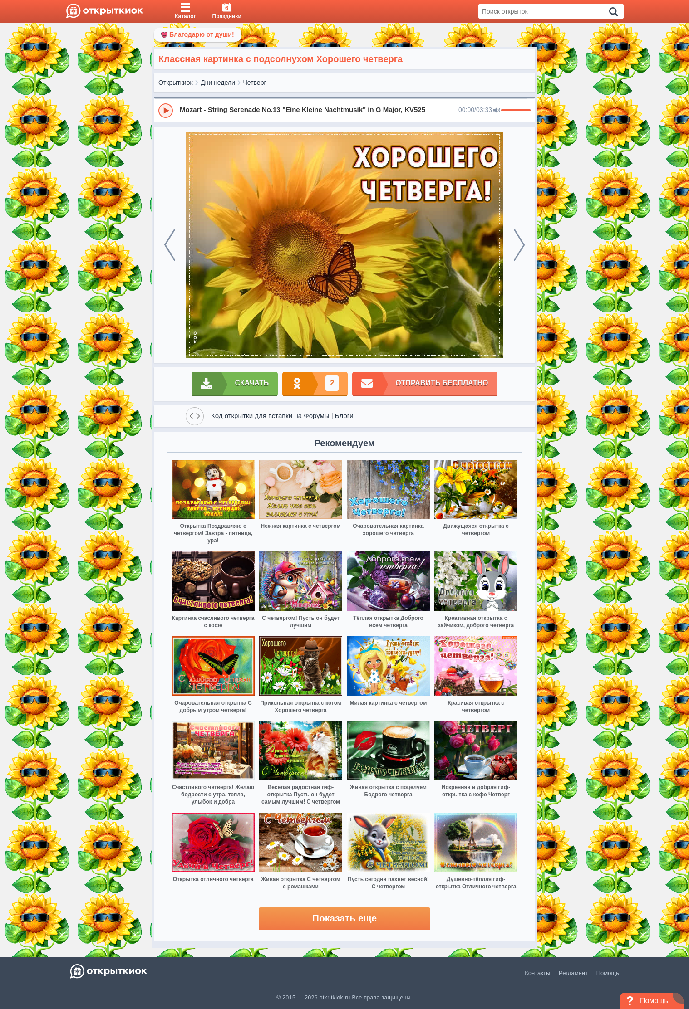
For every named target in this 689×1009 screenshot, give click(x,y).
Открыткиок (175, 82)
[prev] (169, 245)
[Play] (165, 110)
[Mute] (496, 110)
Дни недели (218, 82)
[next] (519, 245)
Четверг (254, 82)
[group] (344, 110)
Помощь (607, 973)
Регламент (573, 973)
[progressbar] (516, 110)
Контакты (537, 973)
